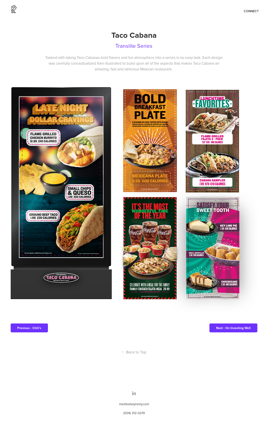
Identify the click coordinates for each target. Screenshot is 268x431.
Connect (251, 11)
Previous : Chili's (29, 328)
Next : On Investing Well (233, 328)
